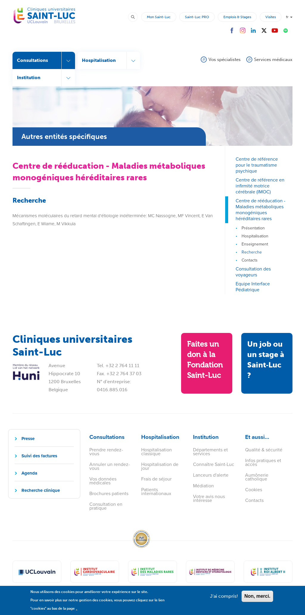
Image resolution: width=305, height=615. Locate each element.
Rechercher (135, 17)
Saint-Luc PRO (197, 17)
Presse (28, 438)
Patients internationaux (156, 491)
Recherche (252, 252)
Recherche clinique (40, 490)
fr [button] (289, 17)
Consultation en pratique (105, 506)
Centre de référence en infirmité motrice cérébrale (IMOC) (260, 185)
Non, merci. (257, 599)
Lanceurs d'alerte (210, 475)
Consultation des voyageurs (253, 271)
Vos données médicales (102, 480)
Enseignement (255, 244)
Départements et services (210, 451)
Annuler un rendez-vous (109, 466)
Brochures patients (108, 493)
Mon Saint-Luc (159, 17)
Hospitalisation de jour (159, 466)
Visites (270, 17)
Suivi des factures (39, 456)
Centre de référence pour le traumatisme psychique (257, 165)
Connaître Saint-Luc (213, 464)
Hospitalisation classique (156, 451)
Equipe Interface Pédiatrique (253, 286)
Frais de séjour (156, 478)
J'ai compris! (224, 599)
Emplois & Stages (237, 17)
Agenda (29, 473)
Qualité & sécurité (263, 449)
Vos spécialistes (224, 59)
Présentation (253, 228)
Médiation (203, 485)
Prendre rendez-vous (106, 451)
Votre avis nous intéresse (209, 498)
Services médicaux (273, 59)
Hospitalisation (255, 236)
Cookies (253, 489)
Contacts (250, 260)
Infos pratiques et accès (263, 462)
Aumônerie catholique (256, 477)
